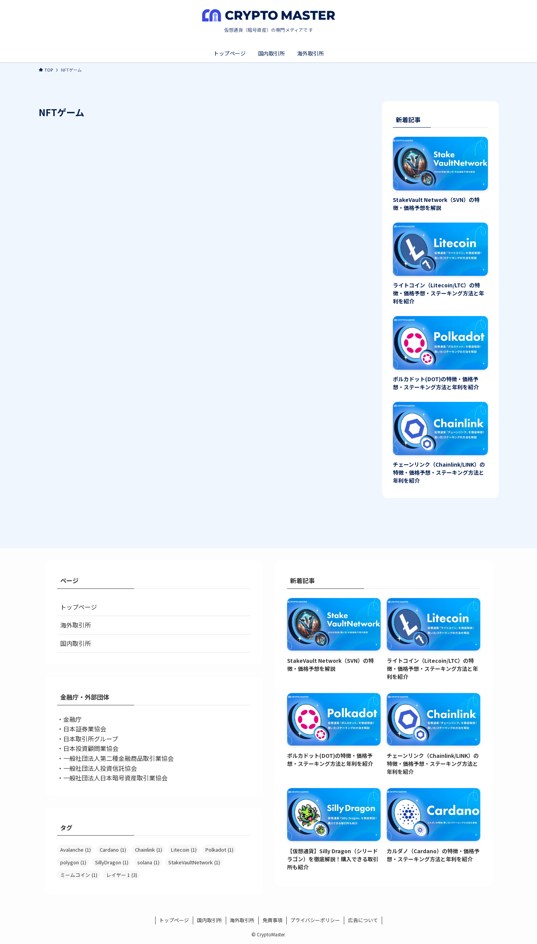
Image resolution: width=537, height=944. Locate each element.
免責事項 (272, 920)
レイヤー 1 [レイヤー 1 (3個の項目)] (121, 874)
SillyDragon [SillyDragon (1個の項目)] (111, 862)
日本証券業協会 (84, 728)
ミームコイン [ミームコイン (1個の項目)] (78, 874)
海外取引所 (75, 624)
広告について (363, 920)
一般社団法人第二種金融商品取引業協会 (118, 758)
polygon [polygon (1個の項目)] (73, 862)
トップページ (78, 606)
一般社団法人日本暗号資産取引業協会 (115, 777)
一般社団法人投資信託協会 (100, 768)
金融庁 (72, 719)
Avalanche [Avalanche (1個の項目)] (75, 849)
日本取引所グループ (90, 738)
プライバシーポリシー (315, 920)
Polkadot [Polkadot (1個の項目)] (219, 849)
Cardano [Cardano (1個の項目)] (113, 849)
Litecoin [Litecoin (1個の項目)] (184, 849)
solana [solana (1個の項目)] (148, 862)
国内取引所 (75, 643)
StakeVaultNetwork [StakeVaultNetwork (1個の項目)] (194, 862)
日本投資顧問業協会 (90, 748)
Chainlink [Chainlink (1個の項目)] (148, 849)
